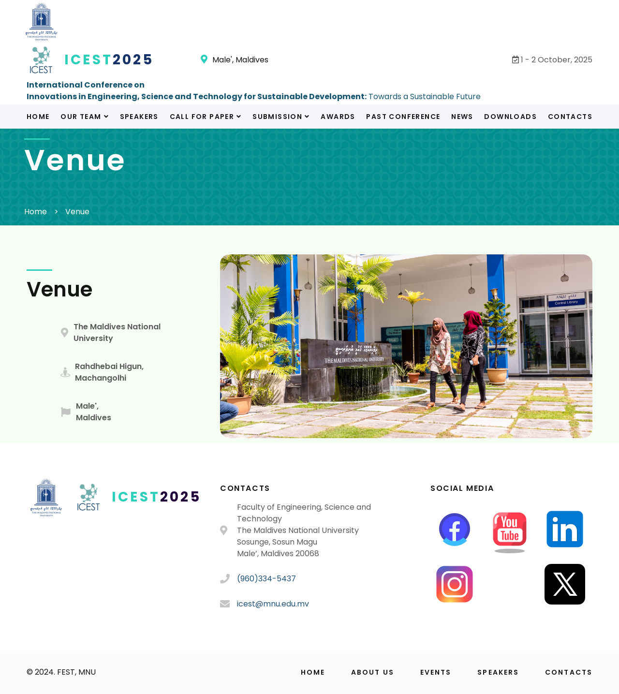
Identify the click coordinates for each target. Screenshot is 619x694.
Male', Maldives (234, 59)
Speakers (139, 116)
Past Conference (403, 116)
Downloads (510, 116)
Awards (338, 116)
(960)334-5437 (266, 578)
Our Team (84, 116)
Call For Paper (206, 116)
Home (38, 116)
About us (372, 672)
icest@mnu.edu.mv (273, 603)
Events (436, 672)
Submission (281, 116)
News (462, 116)
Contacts (570, 116)
